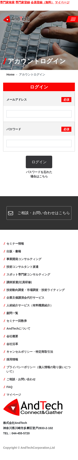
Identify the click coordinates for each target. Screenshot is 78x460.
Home (10, 74)
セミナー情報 (15, 243)
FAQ (9, 387)
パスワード (38, 129)
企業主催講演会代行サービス (25, 297)
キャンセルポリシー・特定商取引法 (29, 351)
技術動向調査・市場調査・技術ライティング (35, 290)
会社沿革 (12, 344)
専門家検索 (7, 2)
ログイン (39, 162)
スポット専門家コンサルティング (28, 274)
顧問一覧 (12, 313)
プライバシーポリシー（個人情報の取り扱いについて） (38, 369)
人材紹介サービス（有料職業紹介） (29, 305)
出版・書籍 (13, 251)
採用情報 (12, 359)
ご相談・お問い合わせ (21, 379)
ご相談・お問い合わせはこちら (39, 213)
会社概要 (12, 336)
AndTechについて (18, 328)
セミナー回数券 (16, 320)
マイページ (62, 2)
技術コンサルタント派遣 (22, 266)
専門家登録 (22, 2)
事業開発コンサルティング (23, 259)
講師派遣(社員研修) (19, 282)
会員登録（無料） (42, 2)
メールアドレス (38, 99)
